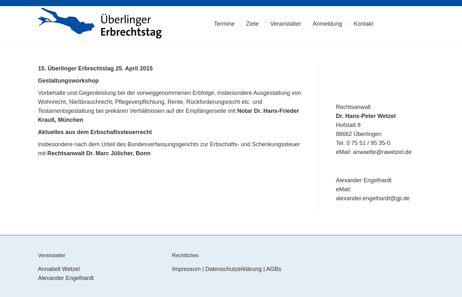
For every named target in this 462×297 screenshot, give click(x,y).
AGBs (273, 269)
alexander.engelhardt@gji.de (373, 198)
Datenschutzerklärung (233, 269)
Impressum (186, 269)
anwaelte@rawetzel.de (382, 152)
